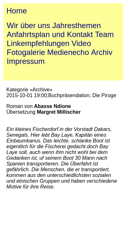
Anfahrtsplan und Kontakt (50, 34)
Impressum (26, 61)
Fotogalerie (26, 52)
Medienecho (68, 52)
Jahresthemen (76, 25)
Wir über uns (28, 25)
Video (81, 43)
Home (16, 10)
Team (104, 34)
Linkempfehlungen (38, 43)
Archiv (102, 52)
